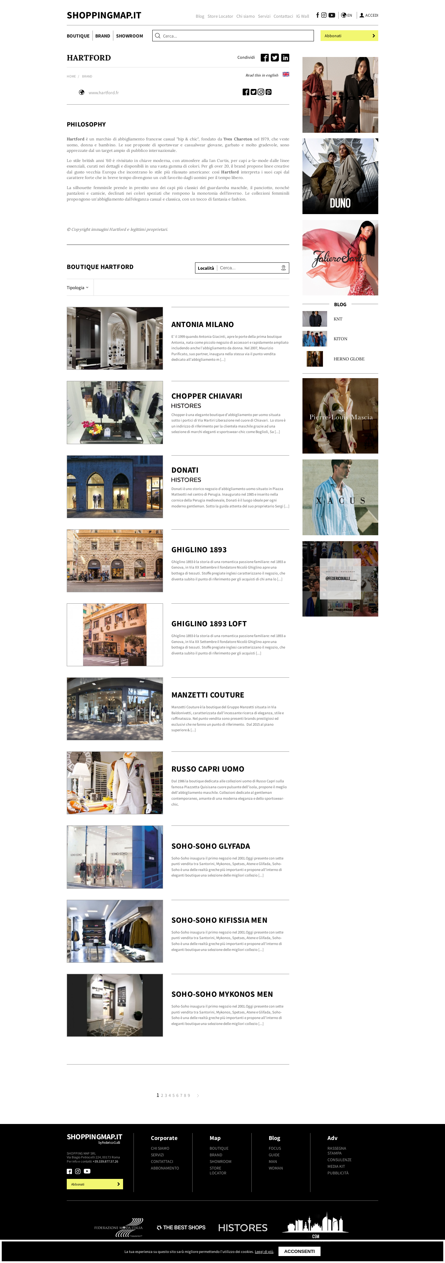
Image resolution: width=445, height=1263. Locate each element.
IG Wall (302, 16)
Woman (276, 1168)
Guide (274, 1154)
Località (206, 268)
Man (273, 1161)
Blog (200, 16)
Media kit (336, 1166)
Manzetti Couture (208, 695)
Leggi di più (264, 1251)
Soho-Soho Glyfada (210, 846)
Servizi (264, 16)
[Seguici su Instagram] (323, 16)
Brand (102, 36)
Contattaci (283, 16)
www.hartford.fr (104, 92)
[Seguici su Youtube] (330, 16)
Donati (185, 470)
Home (71, 76)
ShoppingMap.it (104, 15)
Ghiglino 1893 (199, 549)
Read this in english (267, 75)
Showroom (129, 36)
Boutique (78, 36)
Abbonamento (165, 1168)
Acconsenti (299, 1251)
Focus (275, 1148)
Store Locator (220, 16)
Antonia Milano (202, 324)
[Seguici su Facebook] (317, 16)
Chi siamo (245, 16)
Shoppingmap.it (95, 1141)
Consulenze (339, 1159)
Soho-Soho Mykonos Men (222, 994)
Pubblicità (338, 1173)
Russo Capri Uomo (208, 769)
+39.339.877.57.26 (105, 1161)
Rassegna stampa (336, 1151)
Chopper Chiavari (207, 396)
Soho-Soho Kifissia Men (219, 920)
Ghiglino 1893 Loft (209, 623)
